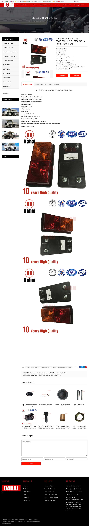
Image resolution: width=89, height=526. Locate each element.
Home (6, 5)
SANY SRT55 (6, 69)
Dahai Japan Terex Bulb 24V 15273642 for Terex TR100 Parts (44, 375)
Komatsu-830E (7, 82)
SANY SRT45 (6, 65)
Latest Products (48, 486)
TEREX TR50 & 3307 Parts (10, 52)
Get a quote (26, 500)
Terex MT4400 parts (8, 60)
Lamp (54, 367)
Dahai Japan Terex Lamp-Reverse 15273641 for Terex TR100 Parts (48, 373)
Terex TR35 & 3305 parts (9, 56)
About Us (25, 486)
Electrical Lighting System (65, 367)
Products (25, 489)
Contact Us (26, 497)
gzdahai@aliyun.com (75, 489)
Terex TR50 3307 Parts (50, 494)
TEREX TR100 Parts (8, 43)
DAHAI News (26, 491)
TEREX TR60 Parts (8, 47)
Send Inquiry (62, 75)
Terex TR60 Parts (49, 491)
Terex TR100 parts (49, 489)
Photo (24, 494)
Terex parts (34, 367)
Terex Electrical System (45, 367)
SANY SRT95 (6, 73)
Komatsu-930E (7, 86)
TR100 (28, 367)
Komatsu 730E (7, 77)
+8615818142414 (77, 491)
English (76, 1)
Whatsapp (76, 75)
